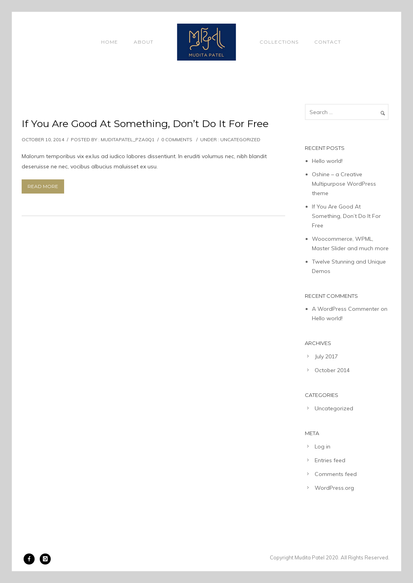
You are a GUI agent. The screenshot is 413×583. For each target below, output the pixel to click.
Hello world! (327, 160)
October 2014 (332, 370)
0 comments (176, 139)
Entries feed (330, 460)
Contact (327, 42)
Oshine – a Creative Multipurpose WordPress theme (344, 184)
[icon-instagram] (45, 559)
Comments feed (336, 474)
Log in (322, 446)
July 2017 (326, 356)
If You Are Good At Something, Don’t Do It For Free (145, 123)
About (143, 42)
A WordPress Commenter (345, 308)
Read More (43, 186)
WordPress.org (334, 487)
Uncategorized (240, 139)
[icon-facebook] (31, 559)
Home (109, 42)
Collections (279, 42)
